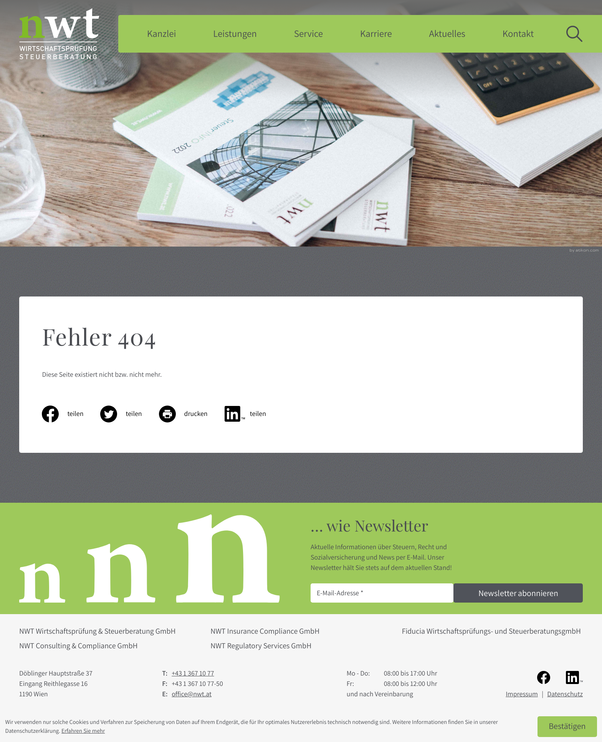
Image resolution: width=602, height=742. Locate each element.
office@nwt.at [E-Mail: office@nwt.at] (192, 694)
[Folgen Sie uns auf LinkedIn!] (574, 676)
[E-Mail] (382, 593)
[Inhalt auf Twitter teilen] (129, 414)
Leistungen (235, 33)
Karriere (376, 33)
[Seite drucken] (192, 414)
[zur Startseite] (59, 33)
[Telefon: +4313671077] (193, 673)
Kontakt (518, 33)
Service (308, 33)
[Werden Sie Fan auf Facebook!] (543, 676)
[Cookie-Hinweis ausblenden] (567, 726)
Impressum (522, 694)
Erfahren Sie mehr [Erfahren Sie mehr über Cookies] (83, 731)
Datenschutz (565, 694)
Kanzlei (161, 33)
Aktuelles (447, 33)
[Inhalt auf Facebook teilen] (71, 414)
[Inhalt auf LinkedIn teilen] (254, 414)
